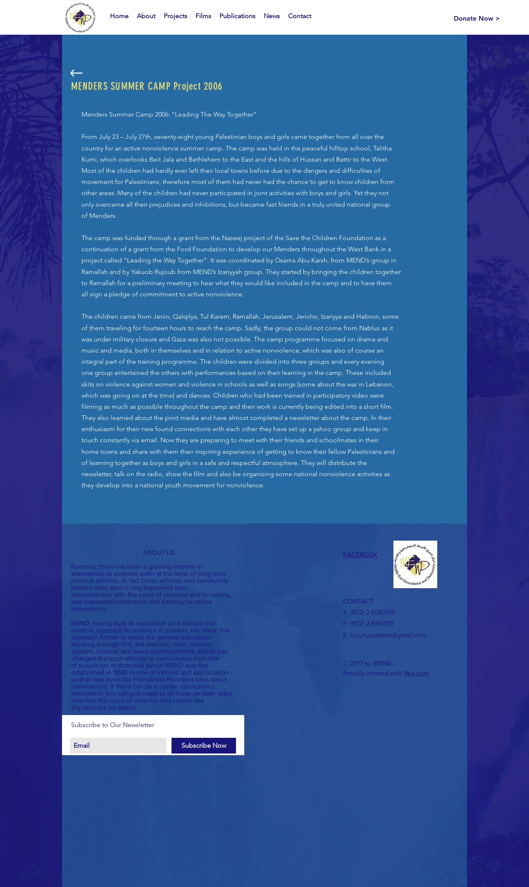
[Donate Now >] (477, 18)
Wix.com (416, 673)
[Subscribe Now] (204, 745)
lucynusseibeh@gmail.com (388, 635)
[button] (146, 16)
